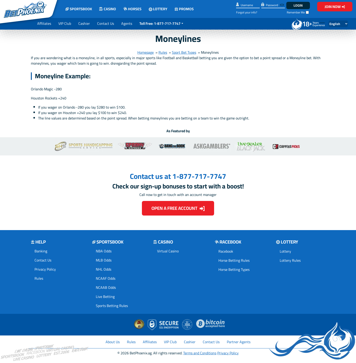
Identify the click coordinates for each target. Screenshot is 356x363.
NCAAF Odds (105, 278)
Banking (41, 251)
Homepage (145, 52)
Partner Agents (238, 341)
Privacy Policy (45, 269)
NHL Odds (103, 269)
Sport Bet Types (184, 52)
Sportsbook (78, 8)
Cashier (84, 23)
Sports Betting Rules (112, 305)
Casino (107, 6)
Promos (184, 8)
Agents (126, 23)
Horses (132, 8)
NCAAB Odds (106, 287)
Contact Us (105, 23)
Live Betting (105, 296)
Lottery (158, 8)
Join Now (335, 6)
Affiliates (44, 23)
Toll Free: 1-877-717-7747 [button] (159, 23)
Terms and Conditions (199, 353)
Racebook (225, 251)
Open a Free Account (178, 208)
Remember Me (296, 12)
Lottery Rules (290, 260)
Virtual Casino (168, 251)
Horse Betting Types (234, 269)
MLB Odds (103, 260)
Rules (162, 52)
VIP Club (64, 23)
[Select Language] (338, 23)
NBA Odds (103, 251)
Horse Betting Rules (234, 260)
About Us (113, 341)
